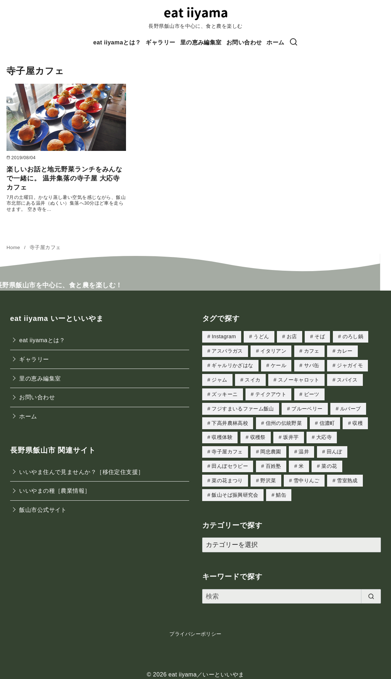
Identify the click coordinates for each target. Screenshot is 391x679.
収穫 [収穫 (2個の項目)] (357, 421)
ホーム (275, 42)
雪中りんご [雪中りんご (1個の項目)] (307, 477)
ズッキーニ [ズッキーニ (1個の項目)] (225, 393)
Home (14, 247)
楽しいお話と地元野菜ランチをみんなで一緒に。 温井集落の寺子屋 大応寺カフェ (64, 178)
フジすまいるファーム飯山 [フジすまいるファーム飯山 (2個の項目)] (243, 407)
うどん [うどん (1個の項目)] (261, 336)
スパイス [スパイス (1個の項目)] (347, 379)
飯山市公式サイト (43, 509)
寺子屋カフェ (45, 247)
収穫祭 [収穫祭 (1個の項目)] (258, 435)
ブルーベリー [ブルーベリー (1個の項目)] (306, 407)
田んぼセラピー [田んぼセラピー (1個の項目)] (230, 463)
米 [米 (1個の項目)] (301, 463)
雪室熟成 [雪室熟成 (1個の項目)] (347, 477)
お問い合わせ (244, 42)
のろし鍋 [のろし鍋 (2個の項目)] (353, 336)
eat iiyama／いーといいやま (206, 670)
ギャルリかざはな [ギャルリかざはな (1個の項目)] (232, 364)
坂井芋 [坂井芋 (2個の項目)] (291, 435)
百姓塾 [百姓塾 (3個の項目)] (273, 463)
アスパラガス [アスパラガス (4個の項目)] (227, 350)
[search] (371, 592)
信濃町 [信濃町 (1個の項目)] (327, 421)
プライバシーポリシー (195, 629)
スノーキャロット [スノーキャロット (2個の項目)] (299, 379)
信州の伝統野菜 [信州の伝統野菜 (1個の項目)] (284, 421)
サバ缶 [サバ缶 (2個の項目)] (312, 364)
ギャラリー (160, 42)
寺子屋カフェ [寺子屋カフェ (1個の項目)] (227, 449)
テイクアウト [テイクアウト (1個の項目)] (270, 393)
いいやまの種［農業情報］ (54, 490)
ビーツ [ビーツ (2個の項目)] (312, 393)
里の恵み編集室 (201, 42)
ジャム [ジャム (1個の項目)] (219, 379)
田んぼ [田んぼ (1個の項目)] (334, 449)
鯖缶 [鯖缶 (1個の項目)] (281, 491)
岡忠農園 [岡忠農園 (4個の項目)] (270, 449)
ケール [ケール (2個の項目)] (278, 364)
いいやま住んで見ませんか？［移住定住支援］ (81, 472)
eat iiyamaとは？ (117, 42)
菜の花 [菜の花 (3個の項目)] (329, 463)
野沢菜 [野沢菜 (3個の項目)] (268, 477)
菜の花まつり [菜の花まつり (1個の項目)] (227, 477)
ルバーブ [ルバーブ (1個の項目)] (350, 407)
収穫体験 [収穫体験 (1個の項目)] (222, 435)
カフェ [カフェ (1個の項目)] (312, 350)
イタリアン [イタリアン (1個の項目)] (273, 350)
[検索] (293, 42)
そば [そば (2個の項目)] (319, 336)
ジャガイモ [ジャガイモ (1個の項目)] (350, 364)
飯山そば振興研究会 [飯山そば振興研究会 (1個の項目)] (235, 491)
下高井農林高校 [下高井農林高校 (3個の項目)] (230, 421)
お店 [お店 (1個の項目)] (292, 336)
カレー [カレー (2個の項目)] (344, 350)
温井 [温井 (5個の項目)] (304, 449)
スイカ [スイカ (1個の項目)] (252, 379)
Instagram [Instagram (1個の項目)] (224, 336)
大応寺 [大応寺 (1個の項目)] (324, 435)
